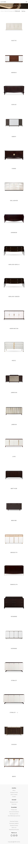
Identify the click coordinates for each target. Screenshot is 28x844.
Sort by (24, 11)
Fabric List (14, 827)
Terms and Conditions (14, 811)
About (14, 790)
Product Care (14, 809)
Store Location (14, 794)
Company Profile (14, 792)
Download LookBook (14, 823)
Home (2, 11)
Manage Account (14, 802)
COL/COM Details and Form (14, 815)
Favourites (14, 804)
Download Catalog (14, 821)
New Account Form (14, 813)
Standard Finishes (14, 825)
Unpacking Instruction (14, 829)
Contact (14, 796)
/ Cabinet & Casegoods (9, 11)
